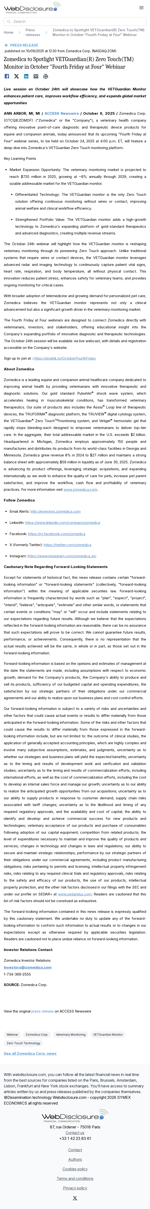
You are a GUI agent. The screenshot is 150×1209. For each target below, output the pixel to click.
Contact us (75, 1132)
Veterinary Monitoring (71, 1034)
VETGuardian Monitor (108, 1034)
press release (42, 1011)
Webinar (12, 1034)
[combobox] (75, 21)
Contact (75, 1149)
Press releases (33, 32)
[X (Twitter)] (75, 1198)
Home (8, 32)
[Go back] (75, 45)
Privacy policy (75, 1188)
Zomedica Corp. (37, 1034)
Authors (75, 1159)
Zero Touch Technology (23, 1043)
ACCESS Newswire (61, 113)
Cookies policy (75, 1169)
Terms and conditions (75, 1178)
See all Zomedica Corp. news (30, 1053)
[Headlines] (32, 7)
